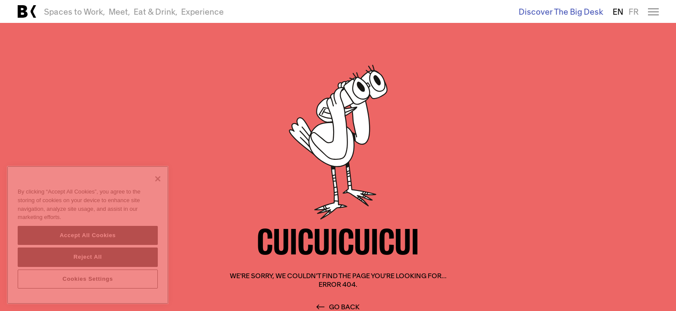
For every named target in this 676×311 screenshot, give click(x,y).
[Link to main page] (26, 11)
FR (633, 12)
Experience (202, 11)
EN (618, 12)
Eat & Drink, (156, 11)
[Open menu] (653, 11)
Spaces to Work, (74, 11)
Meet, (119, 11)
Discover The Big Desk (561, 11)
